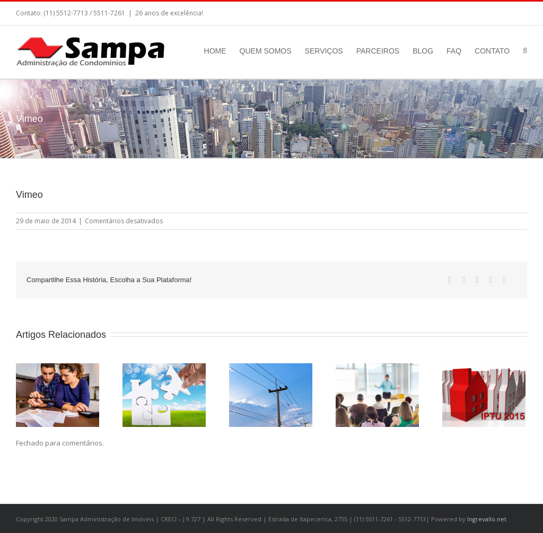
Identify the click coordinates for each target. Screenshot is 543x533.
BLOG (423, 51)
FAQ (453, 51)
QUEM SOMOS (266, 51)
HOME (215, 51)
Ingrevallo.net (486, 519)
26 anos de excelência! (169, 13)
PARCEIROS (377, 51)
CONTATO (492, 51)
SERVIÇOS (324, 51)
